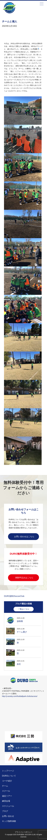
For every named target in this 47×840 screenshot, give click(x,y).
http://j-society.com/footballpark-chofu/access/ (19, 696)
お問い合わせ (8, 816)
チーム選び (22, 632)
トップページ (8, 771)
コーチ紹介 (7, 781)
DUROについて (9, 776)
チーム (5, 786)
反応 (19, 664)
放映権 (20, 621)
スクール (6, 791)
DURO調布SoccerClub (14, 596)
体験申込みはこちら (24, 578)
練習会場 (6, 801)
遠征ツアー (7, 796)
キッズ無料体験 (9, 821)
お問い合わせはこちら (24, 536)
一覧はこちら (23, 609)
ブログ (5, 811)
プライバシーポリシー (23, 832)
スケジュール (8, 806)
